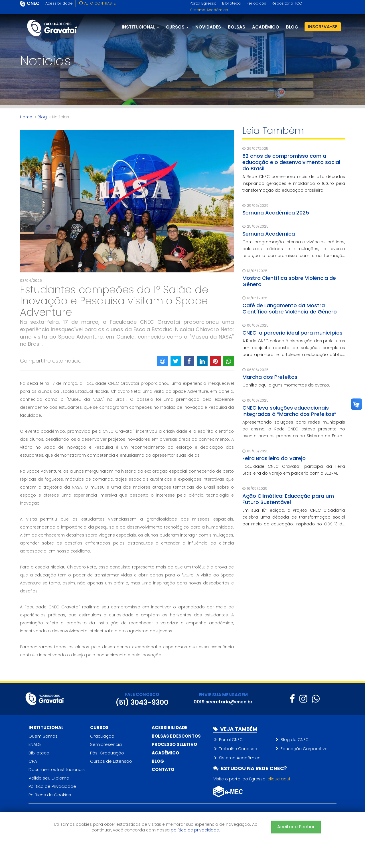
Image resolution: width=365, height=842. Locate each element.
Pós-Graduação (107, 753)
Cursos (99, 727)
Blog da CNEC (295, 739)
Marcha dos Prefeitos (269, 376)
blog (292, 27)
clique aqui (278, 779)
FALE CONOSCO (142, 694)
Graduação (102, 736)
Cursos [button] (177, 27)
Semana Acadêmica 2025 (275, 212)
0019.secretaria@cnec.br (223, 702)
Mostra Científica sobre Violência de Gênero (289, 281)
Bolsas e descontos (176, 736)
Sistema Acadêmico (209, 10)
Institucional (46, 727)
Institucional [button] (140, 27)
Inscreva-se (322, 27)
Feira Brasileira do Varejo (274, 458)
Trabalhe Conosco (238, 749)
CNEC (33, 3)
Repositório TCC (287, 3)
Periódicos (256, 3)
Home (26, 117)
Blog (42, 117)
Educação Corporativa (304, 749)
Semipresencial (106, 744)
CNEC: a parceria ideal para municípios (292, 332)
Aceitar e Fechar (296, 826)
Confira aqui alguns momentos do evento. (286, 385)
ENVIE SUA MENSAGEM (223, 695)
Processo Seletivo (174, 744)
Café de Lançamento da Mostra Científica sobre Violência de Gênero (289, 308)
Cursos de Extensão (111, 761)
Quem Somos (43, 736)
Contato (163, 769)
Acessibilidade (59, 3)
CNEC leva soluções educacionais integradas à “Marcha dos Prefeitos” (289, 411)
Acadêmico (265, 27)
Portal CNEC (231, 739)
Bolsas (236, 27)
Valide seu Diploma (49, 778)
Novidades (208, 27)
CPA (33, 761)
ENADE (35, 744)
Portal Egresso (203, 3)
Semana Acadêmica (268, 233)
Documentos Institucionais (57, 769)
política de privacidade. (195, 830)
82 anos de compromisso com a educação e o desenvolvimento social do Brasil (291, 162)
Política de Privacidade (52, 786)
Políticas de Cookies (50, 795)
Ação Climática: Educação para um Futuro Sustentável (288, 499)
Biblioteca (231, 3)
